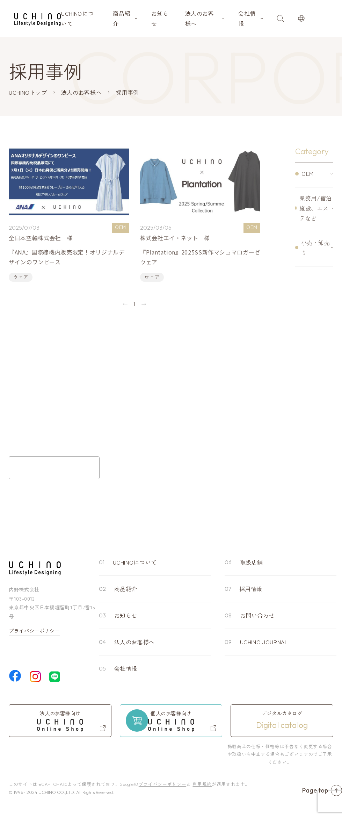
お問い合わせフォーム (54, 467)
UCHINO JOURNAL (264, 642)
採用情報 (251, 589)
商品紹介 (121, 18)
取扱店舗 (251, 562)
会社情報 (247, 18)
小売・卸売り (315, 247)
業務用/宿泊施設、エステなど (315, 208)
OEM (307, 173)
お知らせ (160, 18)
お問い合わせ (257, 615)
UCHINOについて (77, 18)
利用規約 (202, 784)
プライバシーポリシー (34, 630)
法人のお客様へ (199, 18)
